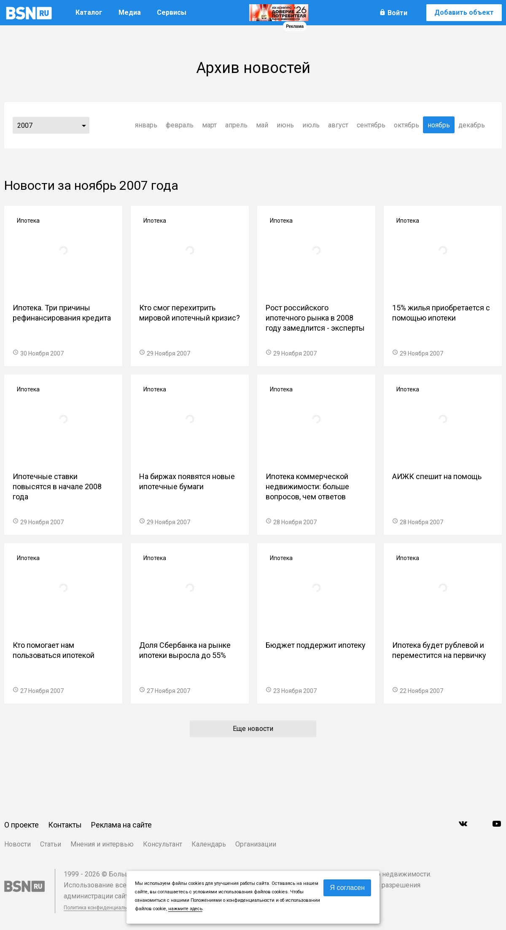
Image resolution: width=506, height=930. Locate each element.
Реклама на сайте (121, 824)
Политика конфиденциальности (102, 908)
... (84, 125)
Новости (17, 844)
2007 (24, 125)
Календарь (208, 844)
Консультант (162, 844)
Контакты (65, 824)
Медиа (129, 12)
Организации (255, 844)
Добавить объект (464, 12)
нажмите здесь (185, 908)
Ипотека (28, 220)
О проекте (21, 824)
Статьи (50, 844)
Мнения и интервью (102, 844)
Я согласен (347, 887)
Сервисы (171, 12)
